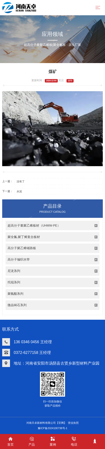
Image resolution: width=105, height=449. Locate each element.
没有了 (21, 181)
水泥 (19, 191)
